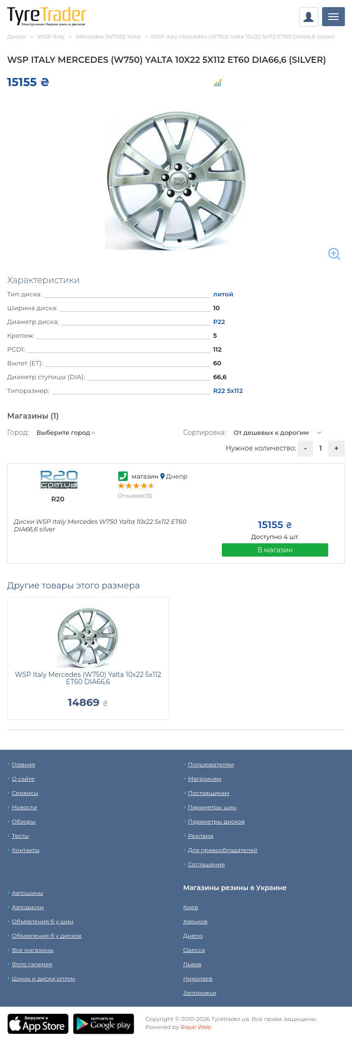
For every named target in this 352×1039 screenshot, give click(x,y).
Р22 (219, 321)
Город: (18, 432)
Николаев (198, 978)
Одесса (194, 949)
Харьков (195, 921)
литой (223, 294)
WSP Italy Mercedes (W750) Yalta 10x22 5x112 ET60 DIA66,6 (88, 678)
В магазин (275, 550)
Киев (190, 907)
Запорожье (200, 992)
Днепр (193, 935)
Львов (192, 964)
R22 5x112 (228, 390)
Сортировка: (204, 432)
